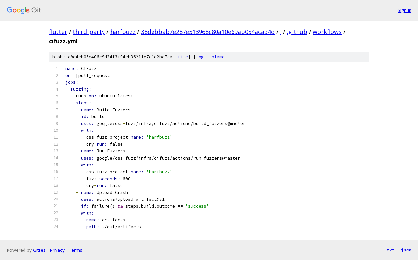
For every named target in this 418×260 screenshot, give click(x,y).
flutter (58, 32)
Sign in (404, 10)
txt (390, 250)
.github (297, 32)
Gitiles (39, 250)
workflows (327, 32)
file (183, 57)
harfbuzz (123, 32)
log (200, 57)
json (406, 250)
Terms (75, 250)
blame (218, 57)
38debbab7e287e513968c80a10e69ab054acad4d (208, 32)
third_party (89, 32)
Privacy (57, 250)
